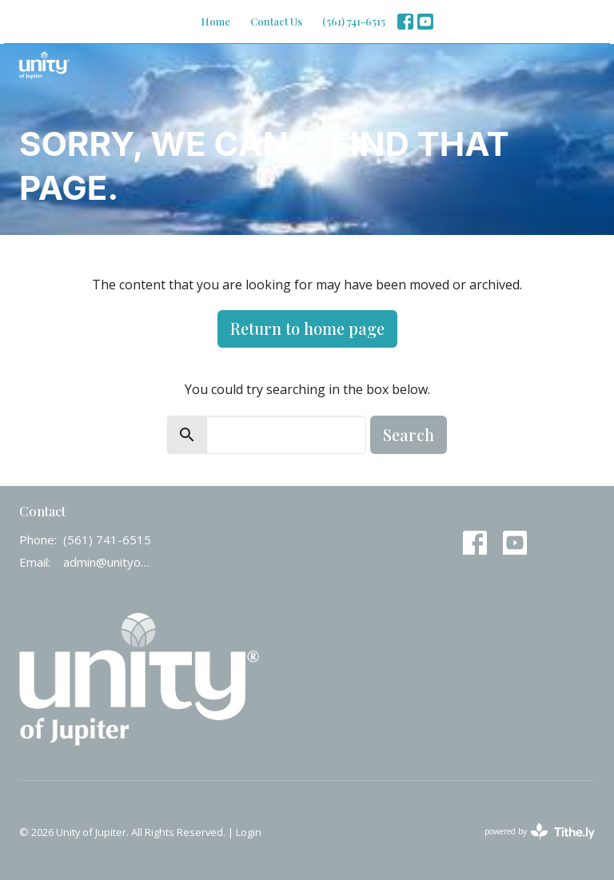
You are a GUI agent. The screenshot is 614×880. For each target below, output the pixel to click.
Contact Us (276, 21)
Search (408, 434)
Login (248, 832)
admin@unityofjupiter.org (107, 562)
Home (215, 21)
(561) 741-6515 (353, 21)
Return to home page (307, 328)
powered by (539, 831)
